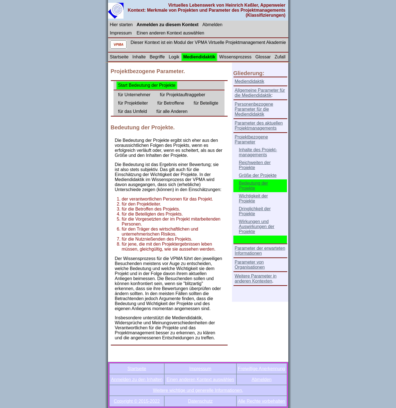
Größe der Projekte (258, 175)
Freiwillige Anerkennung (261, 368)
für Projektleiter (133, 103)
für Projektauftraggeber (182, 94)
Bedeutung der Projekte (253, 186)
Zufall (279, 57)
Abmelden (212, 24)
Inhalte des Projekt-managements (258, 152)
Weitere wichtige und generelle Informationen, (198, 390)
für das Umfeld (132, 111)
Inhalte (139, 57)
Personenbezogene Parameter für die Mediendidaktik (254, 109)
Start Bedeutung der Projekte (146, 85)
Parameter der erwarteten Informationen (260, 251)
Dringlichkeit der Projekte (255, 211)
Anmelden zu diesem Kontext (167, 24)
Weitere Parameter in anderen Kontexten (256, 278)
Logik (174, 57)
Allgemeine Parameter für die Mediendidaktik (260, 93)
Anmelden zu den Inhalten (137, 379)
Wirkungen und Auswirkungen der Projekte (256, 226)
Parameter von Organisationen (250, 264)
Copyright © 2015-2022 (137, 401)
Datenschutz (200, 401)
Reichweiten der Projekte (255, 165)
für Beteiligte (206, 103)
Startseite (119, 57)
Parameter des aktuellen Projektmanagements (259, 125)
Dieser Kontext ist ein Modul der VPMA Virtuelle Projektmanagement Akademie (208, 42)
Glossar (263, 57)
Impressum (121, 33)
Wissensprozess (235, 57)
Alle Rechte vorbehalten (261, 401)
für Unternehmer (134, 94)
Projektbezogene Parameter (251, 139)
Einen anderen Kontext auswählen (170, 33)
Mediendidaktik (199, 57)
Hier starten (121, 24)
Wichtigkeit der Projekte (253, 198)
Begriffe (157, 57)
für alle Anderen (172, 111)
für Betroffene (170, 103)
